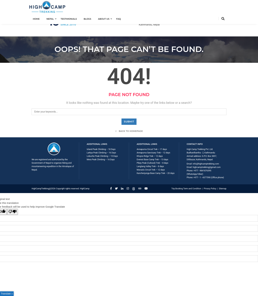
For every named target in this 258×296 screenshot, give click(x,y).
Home (38, 18)
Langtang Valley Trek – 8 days (150, 153)
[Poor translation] (12, 198)
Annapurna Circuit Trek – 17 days (152, 135)
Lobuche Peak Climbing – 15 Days (102, 142)
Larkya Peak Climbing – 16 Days (101, 139)
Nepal (52, 18)
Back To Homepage (129, 117)
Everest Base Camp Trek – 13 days (152, 146)
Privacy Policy (210, 175)
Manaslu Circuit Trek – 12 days (151, 156)
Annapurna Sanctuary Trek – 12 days (153, 139)
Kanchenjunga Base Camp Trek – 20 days (155, 159)
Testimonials (71, 18)
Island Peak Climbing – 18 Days (101, 135)
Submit (129, 107)
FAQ (120, 18)
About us (106, 18)
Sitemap (222, 175)
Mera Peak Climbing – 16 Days (101, 146)
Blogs (89, 18)
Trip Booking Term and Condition (186, 175)
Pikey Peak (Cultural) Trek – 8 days (152, 149)
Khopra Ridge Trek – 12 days (150, 142)
